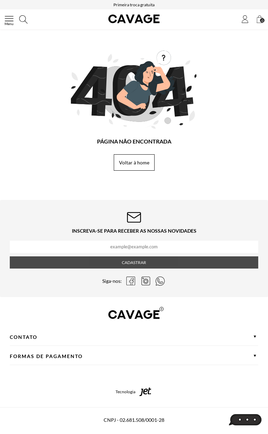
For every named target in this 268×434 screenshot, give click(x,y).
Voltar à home (134, 162)
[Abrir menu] (9, 19)
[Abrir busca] (23, 19)
